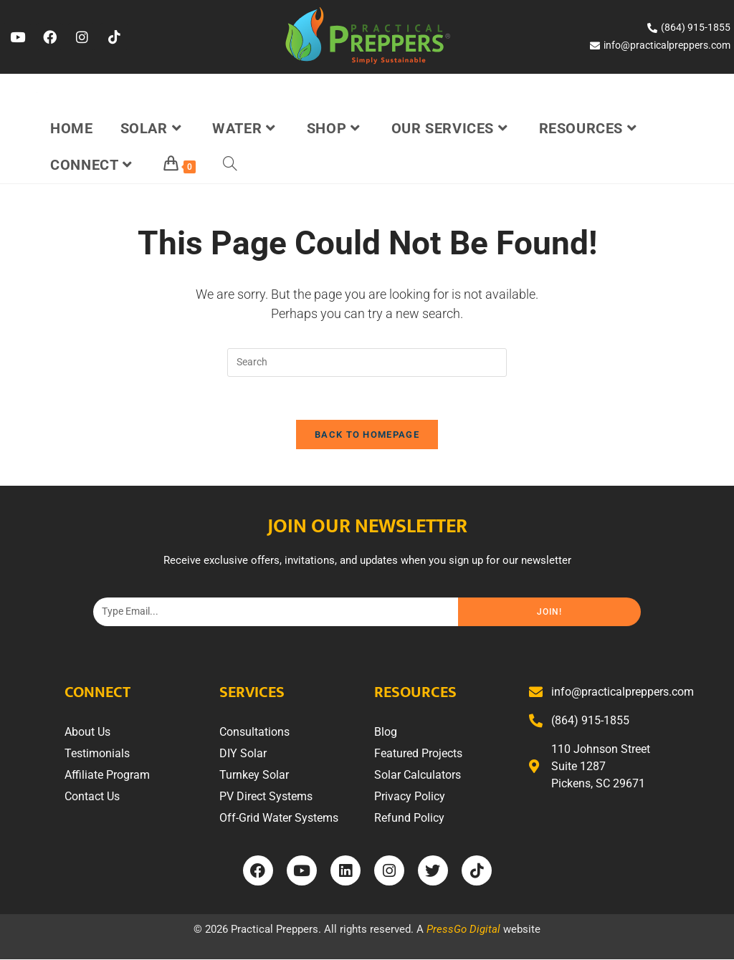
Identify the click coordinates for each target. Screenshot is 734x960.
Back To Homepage (367, 435)
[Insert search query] (367, 362)
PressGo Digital (463, 929)
